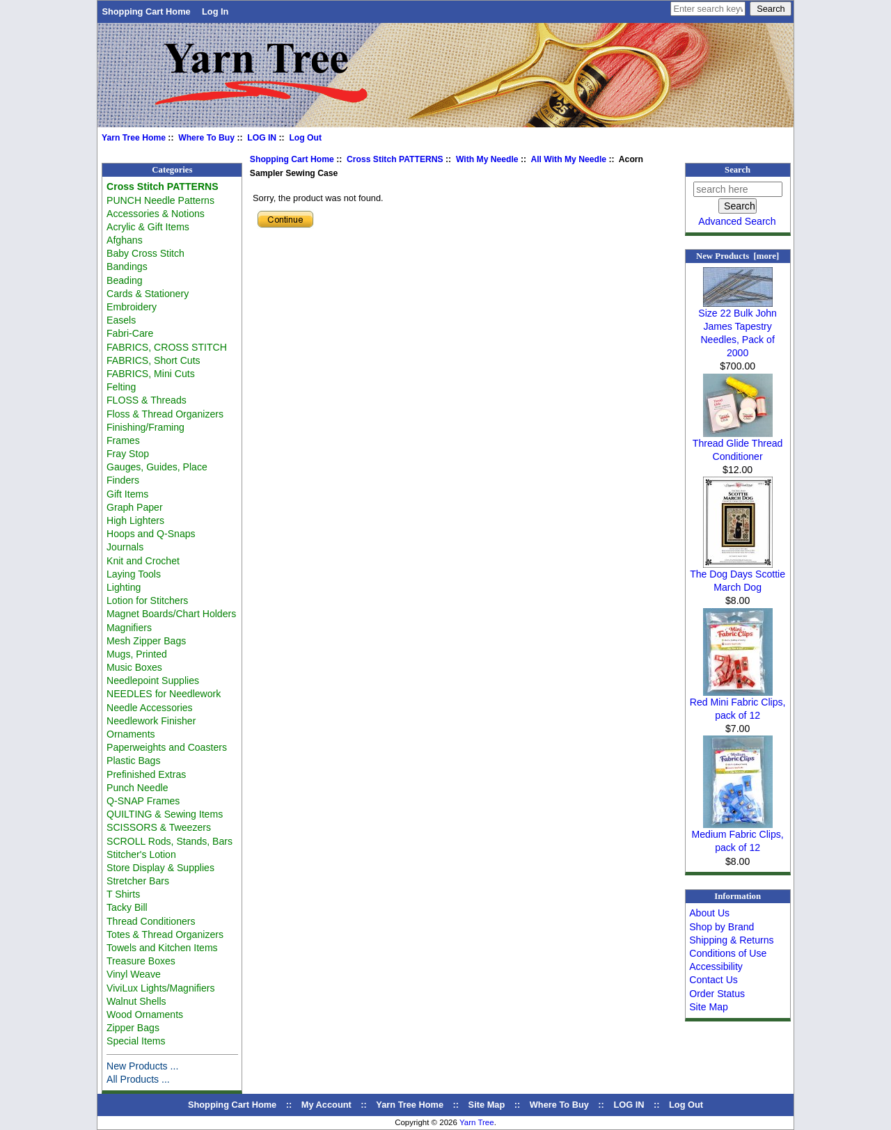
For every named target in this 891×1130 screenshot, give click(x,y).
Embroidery (132, 306)
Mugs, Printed (137, 654)
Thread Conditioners (151, 921)
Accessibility (716, 966)
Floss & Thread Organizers (165, 414)
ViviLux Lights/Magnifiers (160, 988)
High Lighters (135, 520)
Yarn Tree (476, 1122)
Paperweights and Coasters (167, 747)
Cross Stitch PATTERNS (395, 159)
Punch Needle (137, 787)
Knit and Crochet (143, 560)
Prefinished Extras (146, 774)
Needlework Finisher (151, 720)
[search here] (737, 189)
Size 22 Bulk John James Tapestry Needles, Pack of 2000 (737, 328)
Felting (121, 386)
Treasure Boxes (141, 960)
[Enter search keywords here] (708, 8)
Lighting (124, 587)
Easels (121, 320)
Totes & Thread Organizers (165, 934)
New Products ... (142, 1066)
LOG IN (261, 138)
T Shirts (123, 894)
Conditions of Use (727, 953)
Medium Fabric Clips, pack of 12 (738, 836)
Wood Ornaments (145, 1014)
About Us (709, 912)
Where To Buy (206, 138)
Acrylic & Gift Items (148, 226)
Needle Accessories (150, 707)
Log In (215, 11)
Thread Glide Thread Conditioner (738, 445)
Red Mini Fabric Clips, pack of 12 (738, 704)
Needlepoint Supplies (153, 680)
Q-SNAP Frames (143, 800)
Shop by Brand (721, 926)
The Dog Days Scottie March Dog (737, 576)
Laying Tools (134, 574)
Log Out (305, 138)
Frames (123, 440)
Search (737, 170)
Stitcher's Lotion (141, 854)
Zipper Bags (133, 1027)
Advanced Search (736, 221)
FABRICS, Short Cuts (153, 360)
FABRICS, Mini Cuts (151, 373)
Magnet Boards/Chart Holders (171, 613)
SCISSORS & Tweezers (159, 827)
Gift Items (127, 494)
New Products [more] (737, 256)
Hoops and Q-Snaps (151, 533)
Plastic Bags (133, 760)
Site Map (708, 1006)
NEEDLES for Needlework (164, 693)
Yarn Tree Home (134, 138)
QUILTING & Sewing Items (165, 814)
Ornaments (131, 734)
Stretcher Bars (138, 880)
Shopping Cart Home (146, 11)
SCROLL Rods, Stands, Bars (169, 841)
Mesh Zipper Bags (146, 640)
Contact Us (713, 979)
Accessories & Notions (156, 213)
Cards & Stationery (148, 293)
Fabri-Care (130, 333)
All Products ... (138, 1079)
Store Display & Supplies (160, 867)
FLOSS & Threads (147, 400)
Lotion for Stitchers (147, 600)
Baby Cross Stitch (145, 253)
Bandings (127, 266)
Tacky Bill (127, 907)
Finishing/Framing (145, 427)
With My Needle (487, 159)
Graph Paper (135, 507)
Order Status (717, 993)
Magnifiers (129, 627)
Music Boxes (134, 667)
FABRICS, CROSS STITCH (167, 347)
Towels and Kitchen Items (162, 947)
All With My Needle (568, 159)
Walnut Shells (136, 1001)
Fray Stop (128, 453)
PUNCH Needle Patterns (160, 200)
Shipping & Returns (731, 940)
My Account (326, 1104)
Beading (125, 280)
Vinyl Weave (134, 974)
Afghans (125, 240)
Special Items (136, 1041)
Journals (125, 546)
